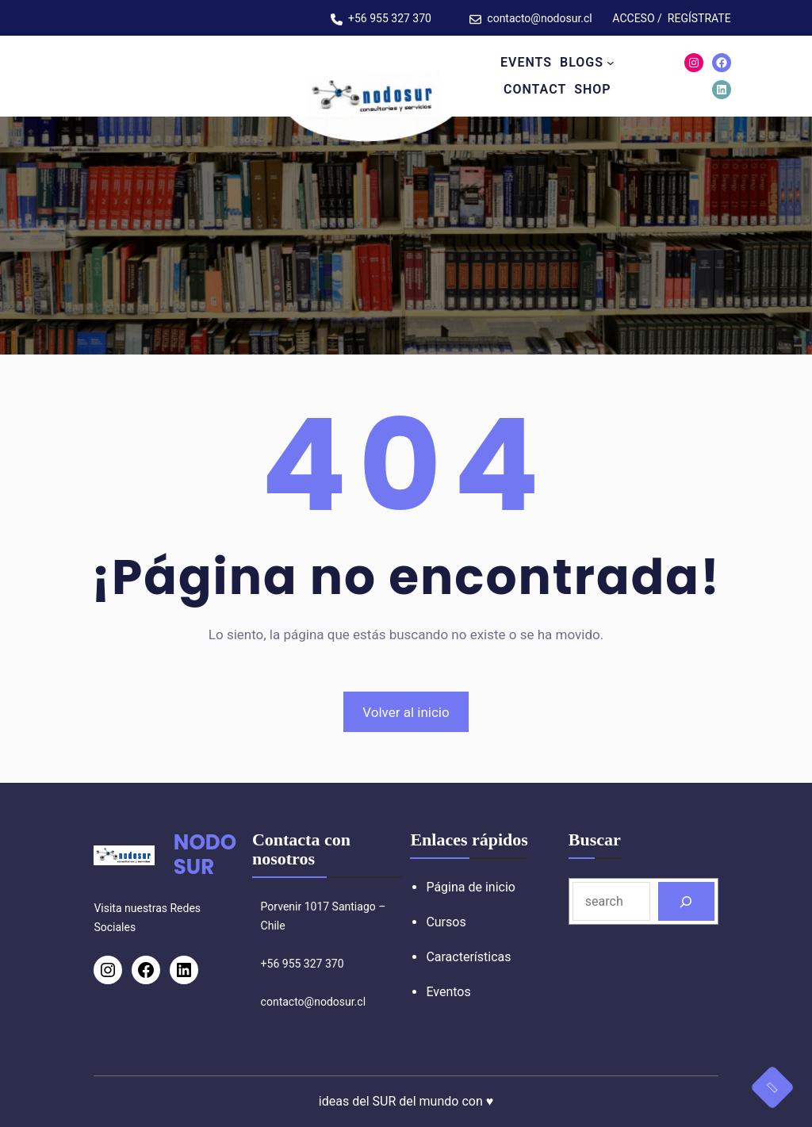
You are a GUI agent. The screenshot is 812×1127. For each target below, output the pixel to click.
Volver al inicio (405, 712)
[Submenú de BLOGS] (611, 63)
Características (468, 956)
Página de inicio (470, 887)
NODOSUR (205, 854)
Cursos (445, 922)
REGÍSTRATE (699, 18)
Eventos (448, 991)
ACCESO (633, 18)
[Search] (686, 901)
